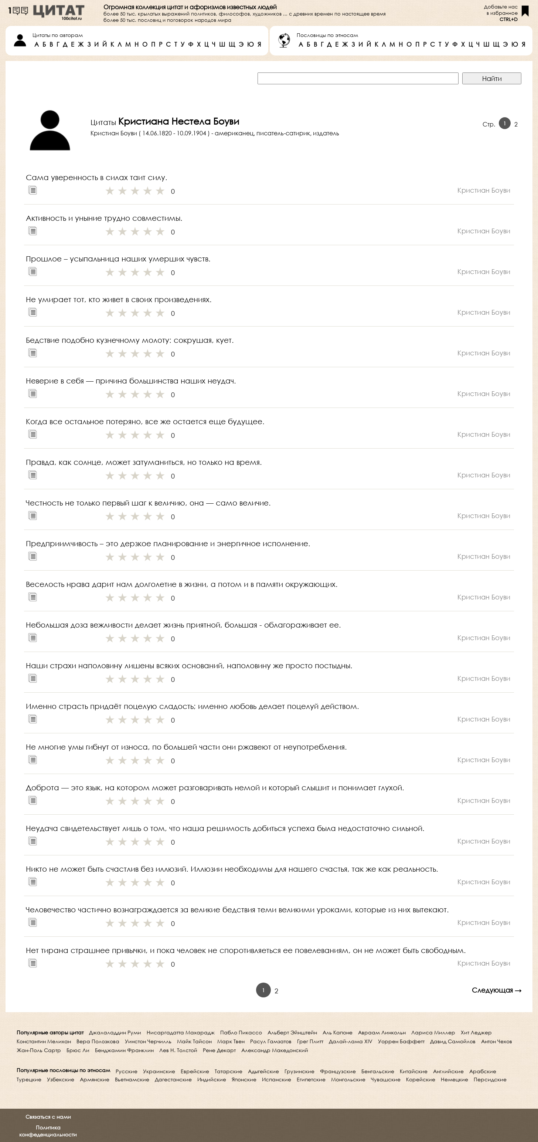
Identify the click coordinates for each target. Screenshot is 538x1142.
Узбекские (60, 1079)
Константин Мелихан (44, 1041)
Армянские (94, 1079)
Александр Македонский (274, 1050)
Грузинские (299, 1071)
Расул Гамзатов (271, 1041)
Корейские (420, 1079)
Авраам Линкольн (382, 1032)
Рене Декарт (219, 1050)
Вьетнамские (132, 1079)
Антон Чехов (496, 1041)
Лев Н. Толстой (178, 1050)
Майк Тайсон (194, 1041)
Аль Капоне (338, 1032)
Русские (126, 1071)
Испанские (276, 1079)
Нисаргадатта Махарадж (181, 1032)
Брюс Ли (78, 1050)
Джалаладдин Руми (115, 1032)
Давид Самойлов (453, 1041)
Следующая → (496, 990)
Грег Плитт (310, 1041)
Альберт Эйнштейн (292, 1032)
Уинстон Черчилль (148, 1041)
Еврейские (195, 1071)
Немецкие (454, 1079)
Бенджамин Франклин (124, 1050)
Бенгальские (377, 1071)
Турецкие (29, 1079)
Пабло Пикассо (241, 1032)
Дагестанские (173, 1079)
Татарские (228, 1071)
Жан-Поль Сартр (39, 1050)
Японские (244, 1079)
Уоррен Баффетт (401, 1041)
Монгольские (348, 1079)
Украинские (159, 1071)
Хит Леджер (476, 1032)
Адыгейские (263, 1071)
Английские (448, 1071)
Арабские (482, 1071)
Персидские (490, 1079)
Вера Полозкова (97, 1041)
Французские (338, 1071)
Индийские (211, 1079)
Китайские (414, 1071)
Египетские (311, 1079)
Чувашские (386, 1079)
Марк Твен (231, 1041)
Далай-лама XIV (350, 1041)
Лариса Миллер (433, 1032)
